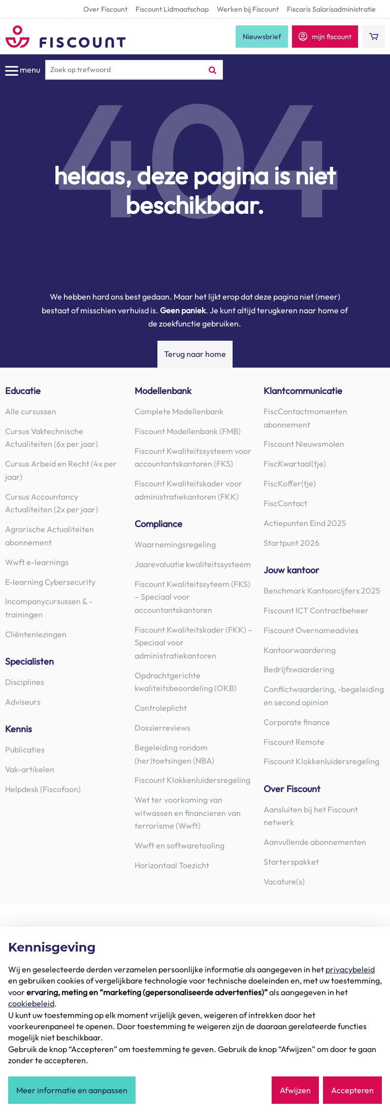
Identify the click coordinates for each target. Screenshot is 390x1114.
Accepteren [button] (352, 1090)
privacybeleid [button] (350, 969)
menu (22, 70)
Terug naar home (195, 354)
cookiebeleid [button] (31, 1003)
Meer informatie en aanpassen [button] (71, 1090)
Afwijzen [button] (295, 1090)
